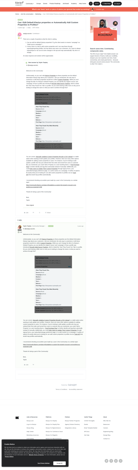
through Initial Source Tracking (61, 83)
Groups (38, 3)
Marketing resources (33, 435)
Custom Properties (63, 79)
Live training (30, 438)
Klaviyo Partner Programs (72, 420)
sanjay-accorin (27, 33)
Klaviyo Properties (50, 75)
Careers (105, 428)
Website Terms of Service (36, 454)
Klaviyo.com (30, 420)
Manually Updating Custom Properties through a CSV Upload (54, 156)
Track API (77, 334)
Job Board (66, 3)
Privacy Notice (9, 456)
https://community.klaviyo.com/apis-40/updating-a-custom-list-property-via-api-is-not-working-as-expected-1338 (51, 186)
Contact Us (106, 438)
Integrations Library (70, 428)
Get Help (86, 435)
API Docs (86, 431)
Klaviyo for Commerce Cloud (54, 431)
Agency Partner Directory (72, 424)
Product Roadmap (55, 3)
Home (17, 14)
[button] (96, 4)
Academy (74, 3)
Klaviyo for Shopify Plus (53, 424)
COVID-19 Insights (89, 420)
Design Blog (106, 435)
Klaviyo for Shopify (51, 420)
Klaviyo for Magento (52, 435)
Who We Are (107, 420)
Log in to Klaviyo (31, 424)
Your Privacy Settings (44, 463)
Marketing (38, 14)
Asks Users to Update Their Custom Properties (44, 168)
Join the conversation (27, 14)
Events (45, 3)
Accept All (59, 463)
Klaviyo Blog (30, 428)
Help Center (82, 3)
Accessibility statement (75, 389)
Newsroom (106, 424)
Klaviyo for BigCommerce (53, 428)
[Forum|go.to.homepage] (19, 4)
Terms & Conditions (61, 389)
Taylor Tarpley (27, 226)
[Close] (67, 441)
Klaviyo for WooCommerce (53, 438)
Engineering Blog (108, 431)
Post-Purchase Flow (51, 328)
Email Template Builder (90, 428)
